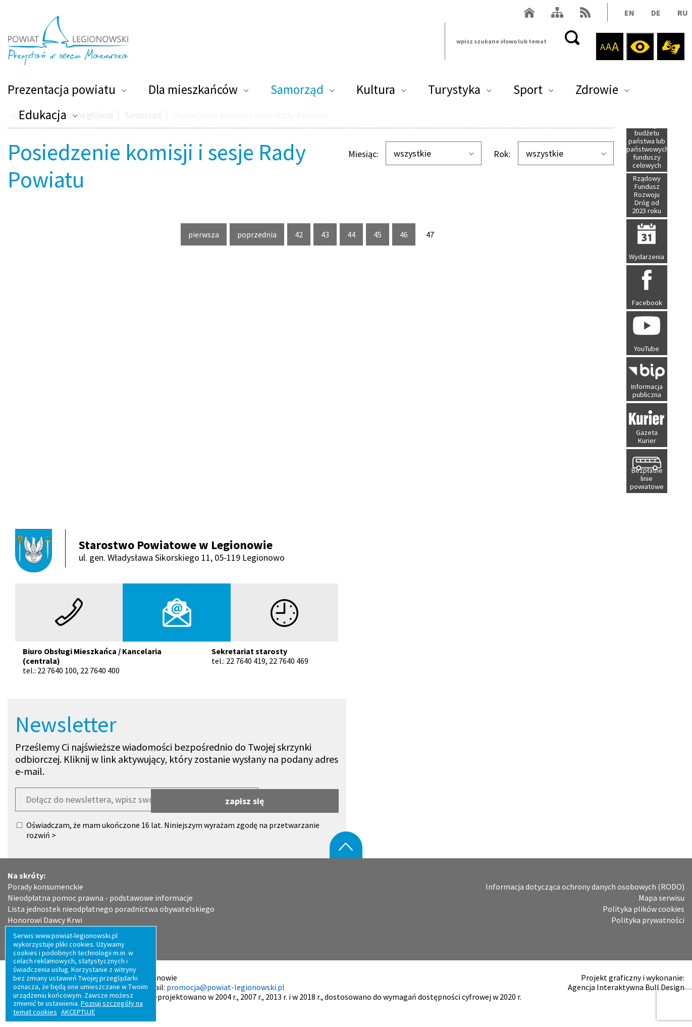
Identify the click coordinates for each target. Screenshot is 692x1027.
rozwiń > (41, 848)
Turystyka (454, 94)
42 (302, 234)
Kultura (375, 94)
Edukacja (43, 119)
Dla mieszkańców (193, 94)
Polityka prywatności (647, 933)
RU (679, 17)
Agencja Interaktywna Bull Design (626, 1000)
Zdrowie (596, 94)
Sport (528, 94)
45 (381, 234)
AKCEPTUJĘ (78, 1011)
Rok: (502, 154)
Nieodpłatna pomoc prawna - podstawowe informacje (100, 910)
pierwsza (203, 237)
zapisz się (299, 812)
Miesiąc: (363, 154)
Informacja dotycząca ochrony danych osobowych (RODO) (585, 899)
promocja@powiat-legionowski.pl (226, 1000)
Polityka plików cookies (643, 921)
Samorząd (297, 94)
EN (626, 17)
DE (652, 17)
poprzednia (257, 237)
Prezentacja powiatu (62, 94)
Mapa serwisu (661, 910)
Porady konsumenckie (45, 899)
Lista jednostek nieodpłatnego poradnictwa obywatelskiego (111, 921)
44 (355, 234)
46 (407, 234)
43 (329, 234)
